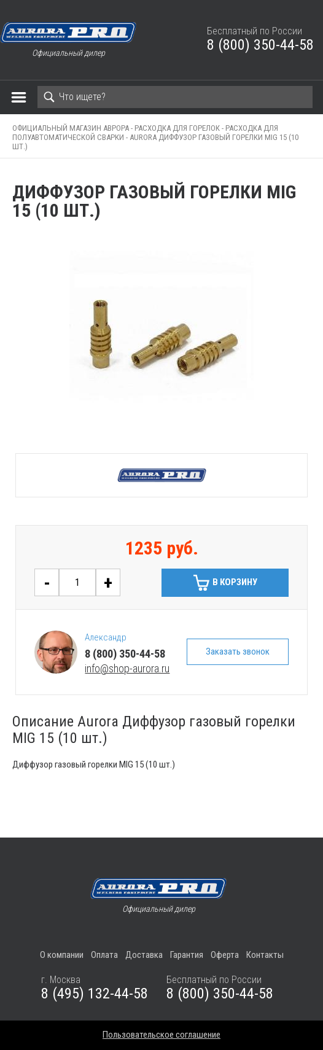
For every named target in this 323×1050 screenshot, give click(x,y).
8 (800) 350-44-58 (260, 44)
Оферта (225, 954)
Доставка (144, 954)
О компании (62, 954)
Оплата (104, 954)
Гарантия (186, 954)
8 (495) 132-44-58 (94, 993)
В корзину (234, 582)
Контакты (265, 954)
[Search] (175, 97)
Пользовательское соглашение (161, 1034)
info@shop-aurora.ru (127, 668)
